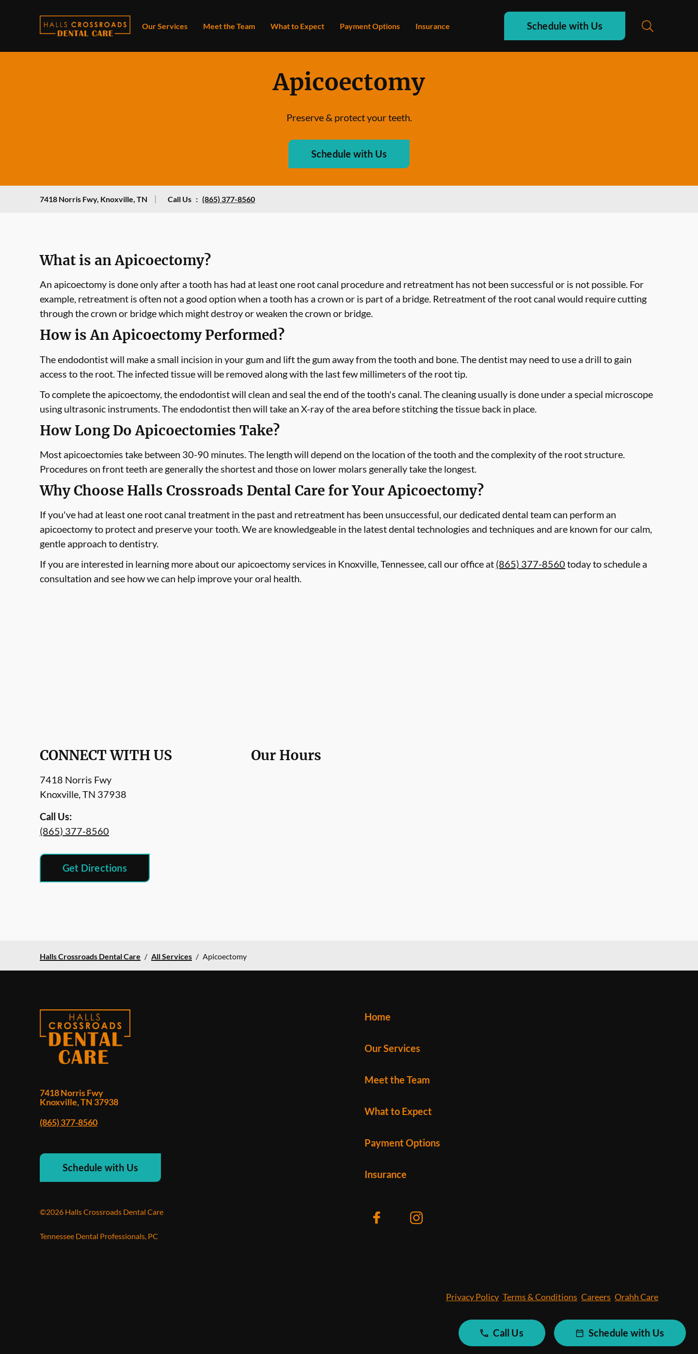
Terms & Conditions (540, 1296)
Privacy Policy (472, 1296)
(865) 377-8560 (228, 199)
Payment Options (370, 26)
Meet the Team (229, 26)
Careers (596, 1296)
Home (378, 1016)
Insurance (432, 26)
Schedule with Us (565, 26)
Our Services (165, 26)
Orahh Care (636, 1296)
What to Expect (297, 26)
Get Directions (95, 868)
